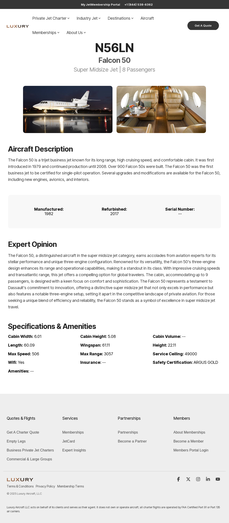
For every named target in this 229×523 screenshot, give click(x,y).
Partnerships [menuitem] (128, 432)
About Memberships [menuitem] (189, 432)
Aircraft (147, 18)
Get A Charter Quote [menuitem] (23, 432)
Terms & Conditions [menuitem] (20, 486)
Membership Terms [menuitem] (70, 486)
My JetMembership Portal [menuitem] (100, 4)
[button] (179, 479)
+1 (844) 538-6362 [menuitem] (139, 4)
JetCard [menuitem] (68, 441)
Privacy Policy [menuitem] (45, 486)
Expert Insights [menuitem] (74, 450)
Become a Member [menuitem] (189, 441)
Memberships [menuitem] (73, 432)
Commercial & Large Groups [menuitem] (29, 459)
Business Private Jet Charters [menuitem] (30, 450)
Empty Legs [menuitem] (16, 441)
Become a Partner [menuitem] (132, 441)
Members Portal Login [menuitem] (191, 450)
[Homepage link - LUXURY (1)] (20, 479)
